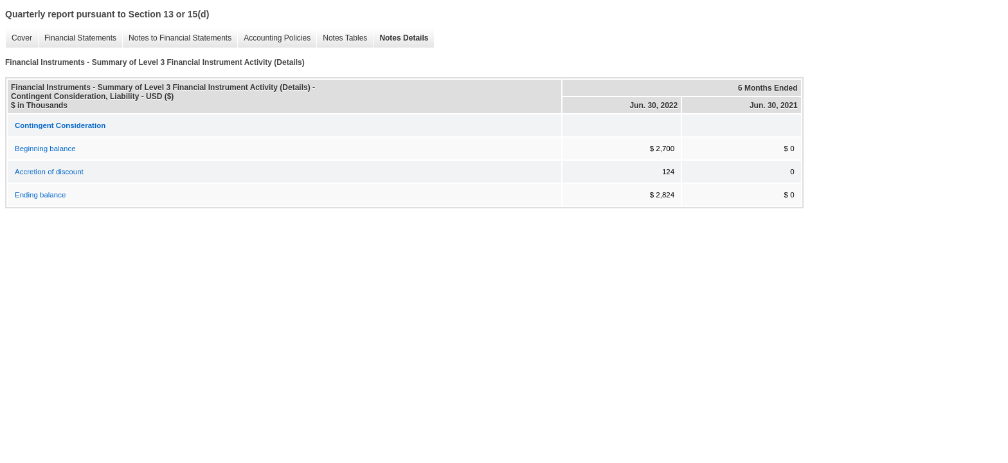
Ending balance (40, 195)
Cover (18, 38)
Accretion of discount (49, 172)
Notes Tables (341, 38)
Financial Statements (77, 38)
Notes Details (400, 38)
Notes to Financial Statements (176, 38)
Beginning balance (45, 148)
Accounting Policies (273, 38)
